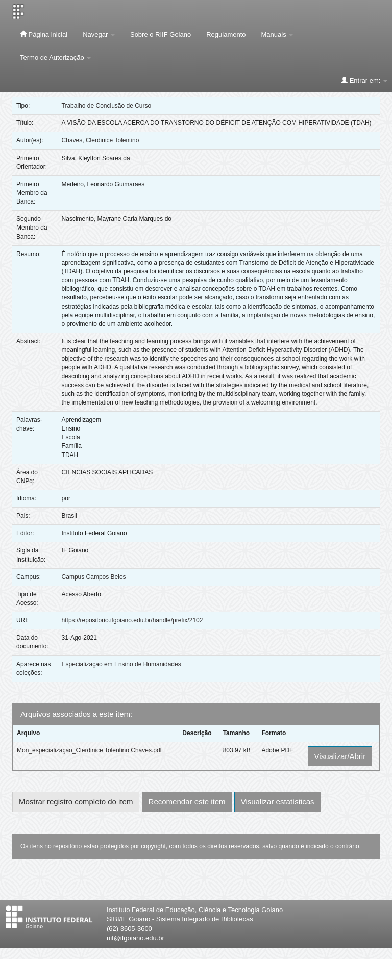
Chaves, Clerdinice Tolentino (100, 140)
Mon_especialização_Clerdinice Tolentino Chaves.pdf (89, 750)
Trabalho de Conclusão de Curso (107, 105)
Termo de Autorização (55, 57)
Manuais (277, 34)
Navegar (99, 34)
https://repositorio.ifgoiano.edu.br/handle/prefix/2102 (132, 620)
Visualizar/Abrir (340, 756)
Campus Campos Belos (94, 577)
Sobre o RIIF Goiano (160, 34)
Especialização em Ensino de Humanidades (121, 664)
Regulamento (226, 34)
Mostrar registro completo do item (76, 801)
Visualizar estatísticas (277, 801)
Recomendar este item (187, 801)
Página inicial (43, 34)
